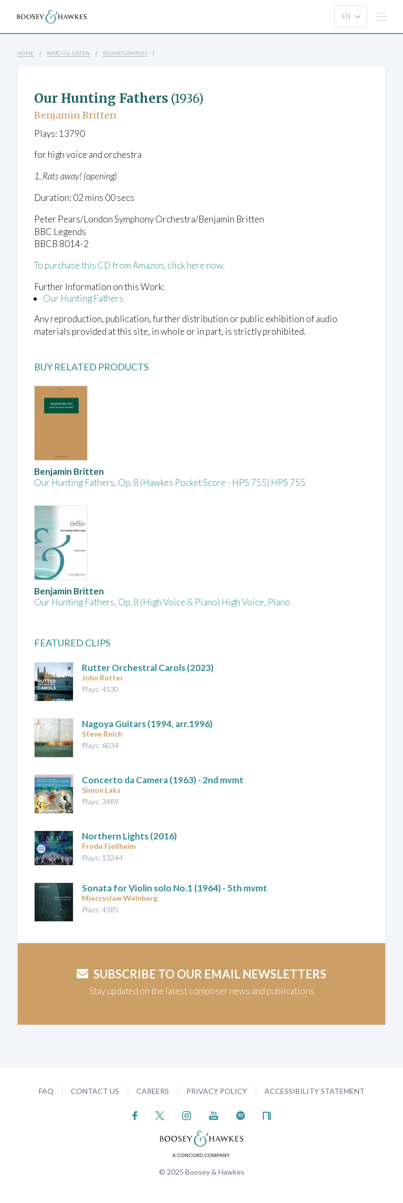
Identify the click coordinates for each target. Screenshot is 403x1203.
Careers (152, 1091)
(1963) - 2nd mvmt (162, 779)
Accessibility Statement (314, 1091)
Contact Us (95, 1091)
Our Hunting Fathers (83, 298)
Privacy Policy (216, 1091)
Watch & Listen (68, 53)
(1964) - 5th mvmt (174, 887)
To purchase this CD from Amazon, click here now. (129, 265)
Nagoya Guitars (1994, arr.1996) (147, 723)
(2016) (129, 836)
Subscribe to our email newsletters (201, 974)
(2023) (148, 667)
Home (25, 53)
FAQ (46, 1091)
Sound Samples (125, 53)
